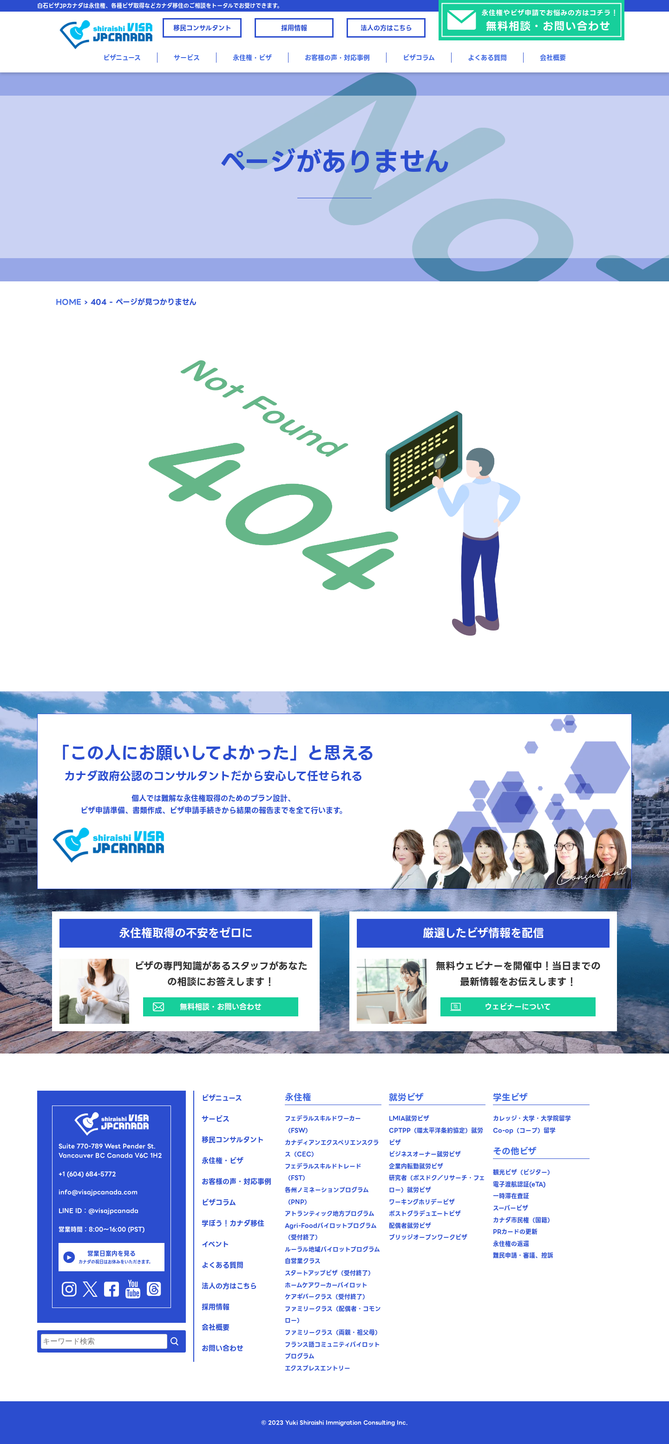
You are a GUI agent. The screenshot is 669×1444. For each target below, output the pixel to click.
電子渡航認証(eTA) (519, 1184)
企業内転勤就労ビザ (416, 1166)
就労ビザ (406, 1097)
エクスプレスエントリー (317, 1368)
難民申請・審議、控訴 (523, 1255)
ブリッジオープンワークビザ (428, 1237)
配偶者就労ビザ (410, 1225)
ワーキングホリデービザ (422, 1202)
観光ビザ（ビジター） (523, 1172)
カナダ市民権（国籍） (523, 1220)
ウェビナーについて (518, 1007)
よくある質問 (487, 57)
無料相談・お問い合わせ (221, 1007)
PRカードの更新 (515, 1231)
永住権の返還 (511, 1244)
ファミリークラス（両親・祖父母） (333, 1332)
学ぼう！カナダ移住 (233, 1223)
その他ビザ (515, 1151)
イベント (215, 1244)
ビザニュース (122, 57)
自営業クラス (303, 1261)
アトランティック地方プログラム (329, 1213)
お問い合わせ (222, 1348)
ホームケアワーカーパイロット (326, 1285)
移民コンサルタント (202, 28)
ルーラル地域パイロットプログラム (332, 1249)
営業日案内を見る (112, 1257)
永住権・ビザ (252, 57)
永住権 (298, 1097)
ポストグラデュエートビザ (425, 1213)
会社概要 (553, 57)
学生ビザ (510, 1097)
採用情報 (294, 28)
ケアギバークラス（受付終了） (326, 1296)
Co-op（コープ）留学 (524, 1130)
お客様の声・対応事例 (337, 57)
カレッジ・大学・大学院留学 (532, 1118)
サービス (187, 57)
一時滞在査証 (511, 1196)
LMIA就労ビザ (409, 1118)
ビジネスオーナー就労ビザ (425, 1154)
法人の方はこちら (386, 28)
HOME (68, 302)
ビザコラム (419, 57)
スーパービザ (510, 1208)
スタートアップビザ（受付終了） (329, 1273)
